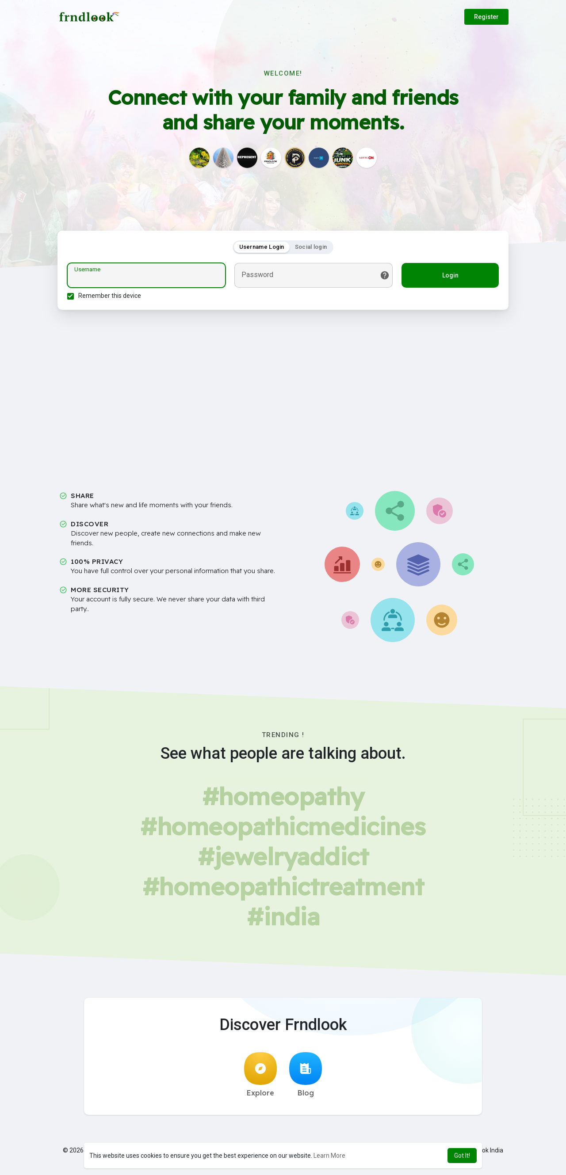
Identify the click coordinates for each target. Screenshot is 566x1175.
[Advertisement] (283, 395)
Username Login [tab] (261, 248)
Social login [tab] (311, 248)
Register (486, 16)
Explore (260, 1077)
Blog (305, 1077)
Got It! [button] (462, 1155)
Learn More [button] (329, 1155)
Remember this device (111, 296)
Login (449, 276)
